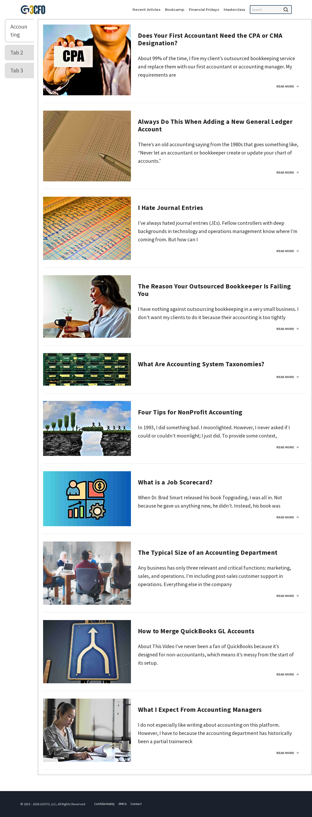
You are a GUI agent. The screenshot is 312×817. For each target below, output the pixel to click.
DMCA (123, 804)
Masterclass (234, 9)
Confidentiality (104, 804)
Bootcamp (174, 9)
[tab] (19, 30)
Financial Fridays (204, 9)
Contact (136, 804)
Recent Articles (146, 9)
